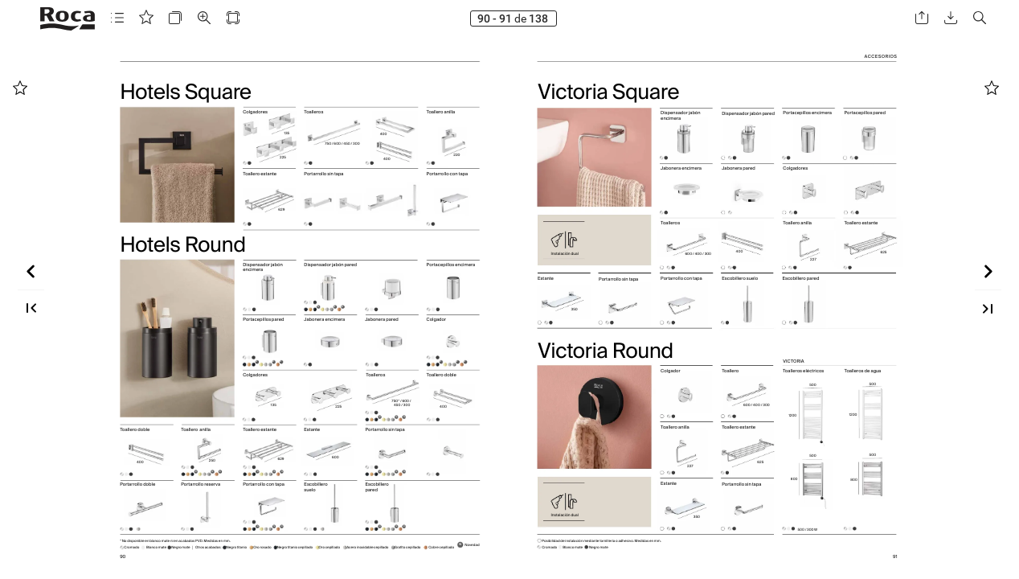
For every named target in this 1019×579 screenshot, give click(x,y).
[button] (117, 18)
